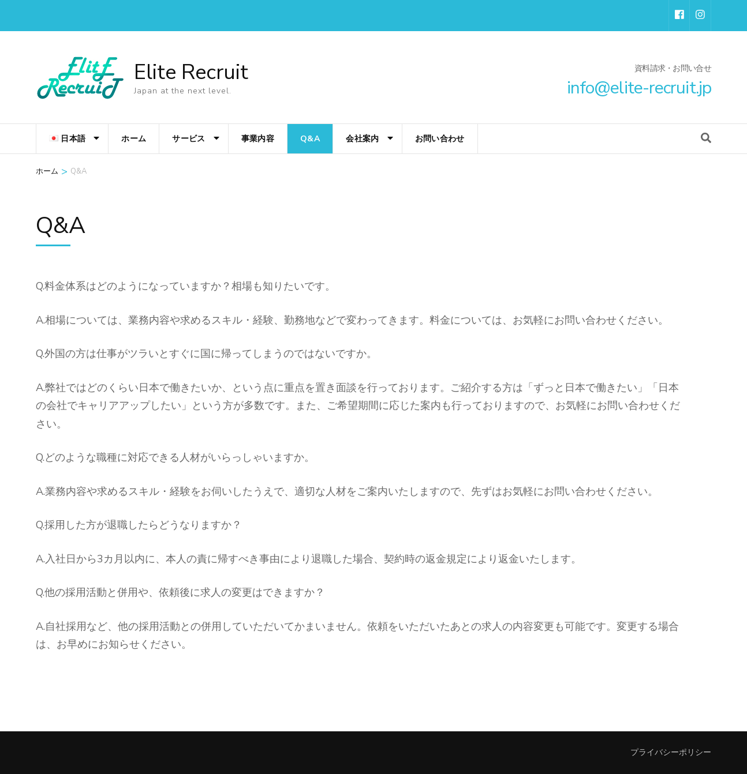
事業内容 (257, 138)
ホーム (133, 138)
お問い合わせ (440, 138)
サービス (188, 138)
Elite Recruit (191, 72)
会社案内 (362, 138)
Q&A (310, 138)
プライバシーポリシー (670, 753)
